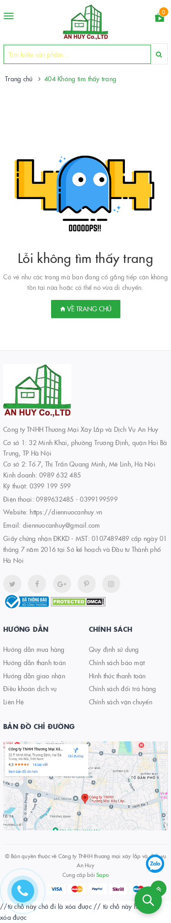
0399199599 (99, 498)
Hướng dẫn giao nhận (34, 675)
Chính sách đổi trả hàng (122, 688)
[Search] (158, 54)
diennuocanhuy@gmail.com (61, 525)
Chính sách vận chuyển (120, 701)
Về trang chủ (85, 308)
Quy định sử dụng (114, 649)
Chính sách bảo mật (117, 662)
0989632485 (55, 498)
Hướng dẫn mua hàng (34, 649)
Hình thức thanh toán (117, 675)
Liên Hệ (13, 701)
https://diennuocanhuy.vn (66, 511)
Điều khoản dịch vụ (30, 688)
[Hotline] (27, 895)
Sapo (102, 874)
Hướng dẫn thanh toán (34, 662)
